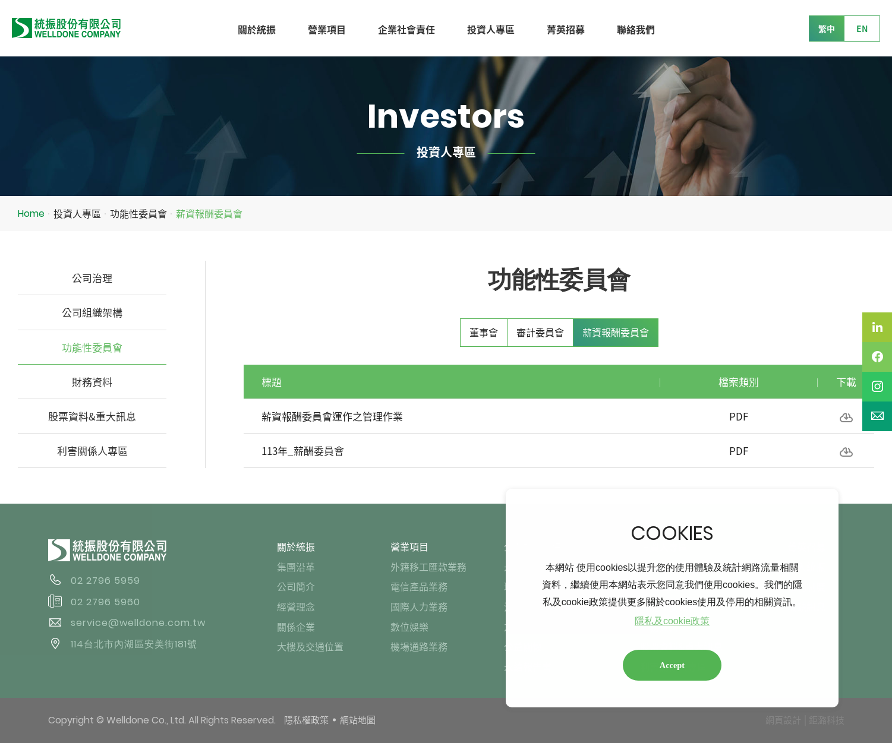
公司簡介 (296, 586)
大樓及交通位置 (310, 646)
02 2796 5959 (105, 580)
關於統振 (257, 29)
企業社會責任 (406, 29)
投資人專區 (491, 29)
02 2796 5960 (105, 602)
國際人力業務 (418, 606)
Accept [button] (672, 665)
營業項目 (327, 29)
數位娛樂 (409, 626)
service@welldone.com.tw (138, 623)
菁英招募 (566, 29)
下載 (846, 417)
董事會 (483, 332)
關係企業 (296, 626)
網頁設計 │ (786, 719)
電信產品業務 (418, 586)
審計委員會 (540, 332)
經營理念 (296, 606)
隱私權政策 (306, 719)
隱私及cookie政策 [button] (672, 621)
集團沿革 (296, 566)
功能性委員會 (138, 213)
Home (31, 213)
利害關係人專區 (92, 450)
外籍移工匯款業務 (428, 566)
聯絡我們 (636, 29)
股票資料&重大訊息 (92, 416)
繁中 (826, 28)
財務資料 (92, 381)
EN (862, 28)
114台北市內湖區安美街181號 (134, 644)
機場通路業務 (418, 646)
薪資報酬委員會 (209, 213)
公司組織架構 (92, 312)
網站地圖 (358, 719)
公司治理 (92, 277)
